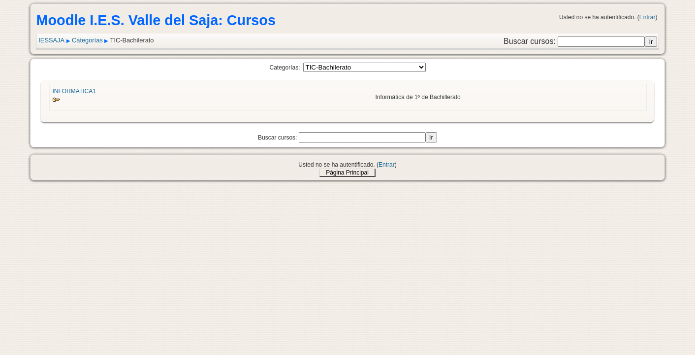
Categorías (87, 40)
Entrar (647, 17)
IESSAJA (51, 40)
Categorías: (284, 67)
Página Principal (347, 172)
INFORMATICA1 (73, 91)
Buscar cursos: (531, 41)
